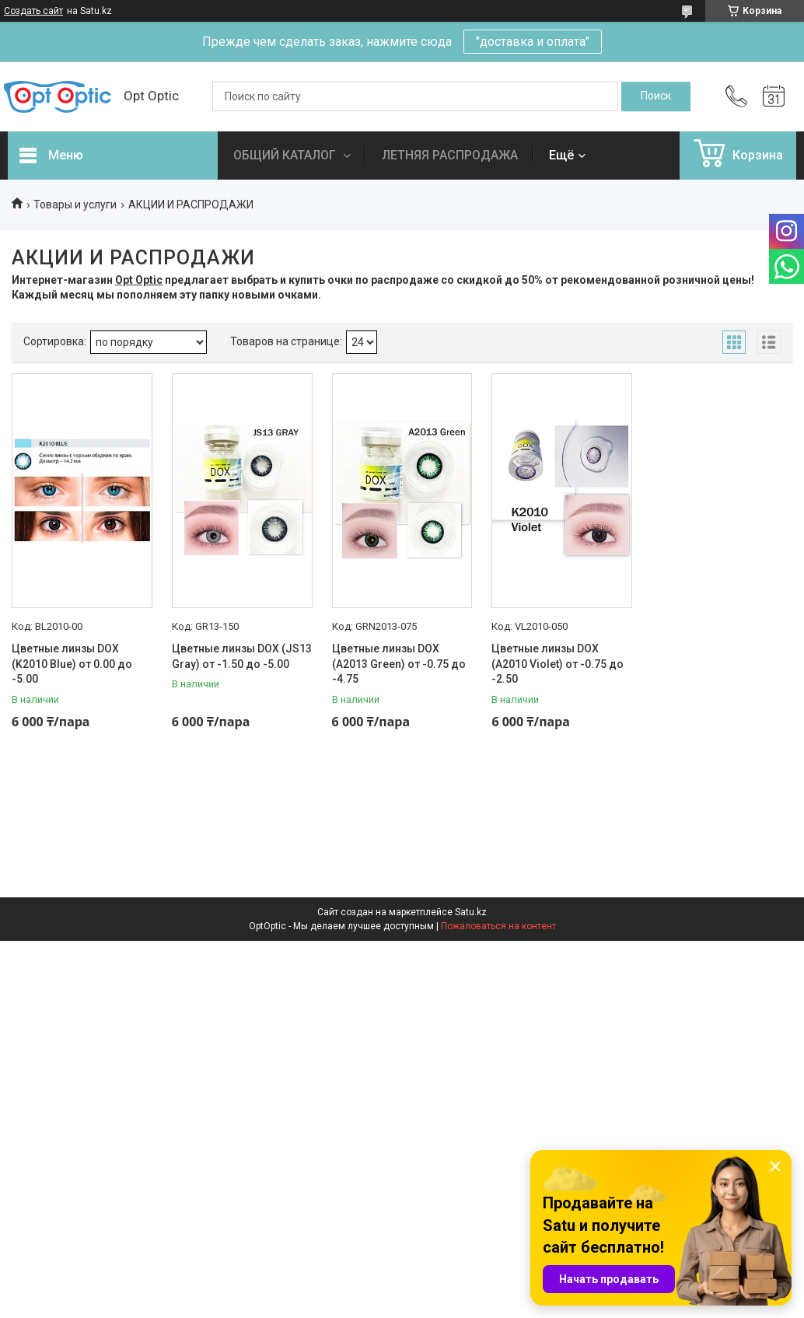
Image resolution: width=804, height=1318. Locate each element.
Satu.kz (471, 912)
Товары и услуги (75, 204)
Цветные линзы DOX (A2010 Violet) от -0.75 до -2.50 (557, 663)
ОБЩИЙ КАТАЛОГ (286, 155)
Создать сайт (33, 10)
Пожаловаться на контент (498, 926)
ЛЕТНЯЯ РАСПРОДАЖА (450, 155)
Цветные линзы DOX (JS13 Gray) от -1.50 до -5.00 (242, 656)
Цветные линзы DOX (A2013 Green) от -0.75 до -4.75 (399, 663)
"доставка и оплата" (532, 41)
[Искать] (655, 96)
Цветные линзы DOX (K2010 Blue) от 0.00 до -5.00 (72, 663)
